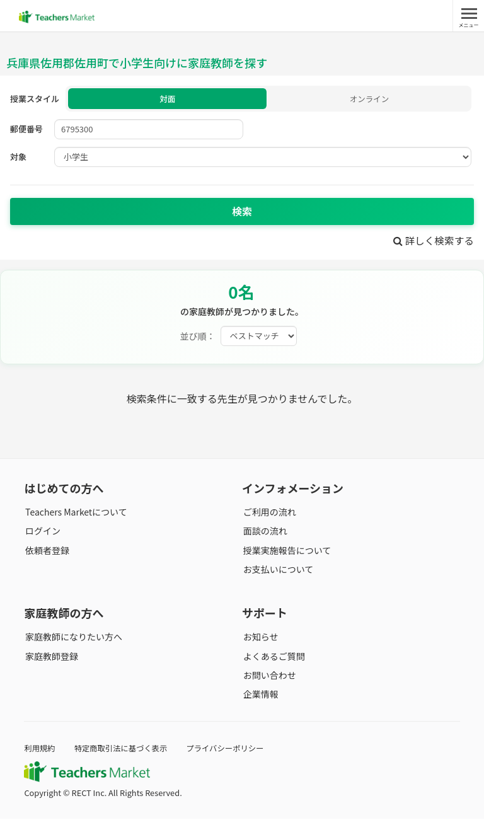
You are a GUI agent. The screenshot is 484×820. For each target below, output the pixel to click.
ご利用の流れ (268, 513)
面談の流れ (264, 532)
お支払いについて (277, 570)
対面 (167, 99)
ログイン (41, 532)
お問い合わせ (268, 676)
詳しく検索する (432, 241)
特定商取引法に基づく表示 (124, 749)
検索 (242, 212)
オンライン (369, 99)
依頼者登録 (46, 551)
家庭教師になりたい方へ (72, 638)
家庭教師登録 (50, 657)
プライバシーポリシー (231, 749)
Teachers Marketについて (75, 513)
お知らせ (259, 638)
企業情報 (259, 695)
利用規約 (40, 749)
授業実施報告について (286, 551)
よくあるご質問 (273, 657)
